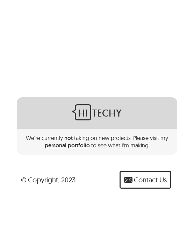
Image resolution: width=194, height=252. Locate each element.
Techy (98, 112)
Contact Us (145, 179)
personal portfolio (67, 145)
